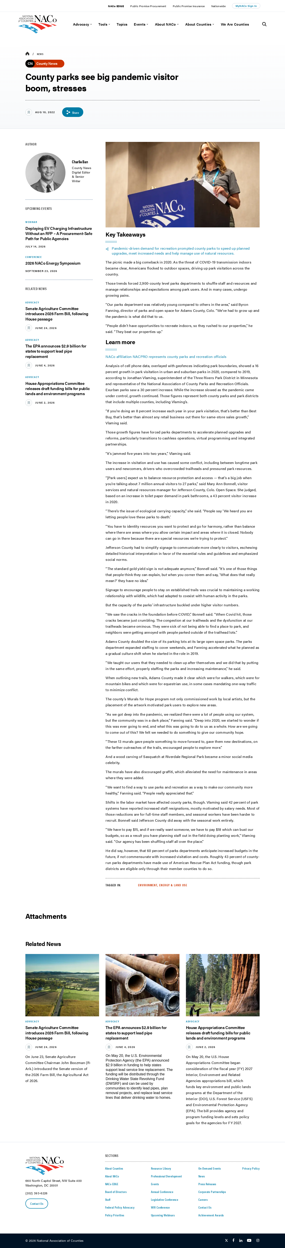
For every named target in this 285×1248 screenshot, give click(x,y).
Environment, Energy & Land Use (162, 885)
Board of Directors (116, 1191)
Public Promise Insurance (189, 6)
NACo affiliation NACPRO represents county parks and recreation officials (166, 356)
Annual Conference (162, 1191)
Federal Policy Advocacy (120, 1207)
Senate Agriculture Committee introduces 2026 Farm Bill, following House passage (56, 314)
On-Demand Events (209, 1168)
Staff (107, 1199)
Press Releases (207, 1184)
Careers (203, 1199)
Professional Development (166, 1176)
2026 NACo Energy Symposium (53, 263)
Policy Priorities (114, 1215)
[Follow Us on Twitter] (226, 1241)
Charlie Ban (80, 161)
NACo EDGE (116, 6)
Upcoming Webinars (163, 1215)
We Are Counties (235, 24)
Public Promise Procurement (148, 6)
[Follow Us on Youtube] (249, 1241)
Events (139, 24)
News (40, 54)
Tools (102, 24)
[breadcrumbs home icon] (27, 53)
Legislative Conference (164, 1199)
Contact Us (37, 1203)
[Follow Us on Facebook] (233, 1241)
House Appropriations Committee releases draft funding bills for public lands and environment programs (57, 388)
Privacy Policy (251, 1168)
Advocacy (81, 24)
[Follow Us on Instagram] (258, 1241)
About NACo (165, 24)
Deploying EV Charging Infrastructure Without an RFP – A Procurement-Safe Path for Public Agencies (58, 233)
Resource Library (161, 1168)
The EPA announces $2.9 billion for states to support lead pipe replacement (55, 351)
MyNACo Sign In (246, 6)
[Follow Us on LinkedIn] (240, 1241)
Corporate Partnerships (212, 1191)
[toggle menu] (90, 24)
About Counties (198, 24)
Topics (122, 24)
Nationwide (218, 6)
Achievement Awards (211, 1215)
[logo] (37, 32)
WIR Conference (160, 1207)
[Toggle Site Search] (264, 24)
